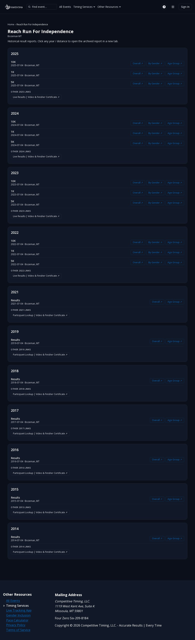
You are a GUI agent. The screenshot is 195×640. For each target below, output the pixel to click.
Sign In (185, 7)
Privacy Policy (15, 625)
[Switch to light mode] (172, 6)
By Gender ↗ (155, 63)
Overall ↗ (138, 63)
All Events (65, 7)
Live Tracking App (18, 610)
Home (11, 24)
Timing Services (84, 7)
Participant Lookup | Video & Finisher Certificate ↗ (40, 315)
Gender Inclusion (18, 615)
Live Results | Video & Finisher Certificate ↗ (36, 97)
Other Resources (109, 7)
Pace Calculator (17, 620)
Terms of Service (18, 630)
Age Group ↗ (175, 63)
